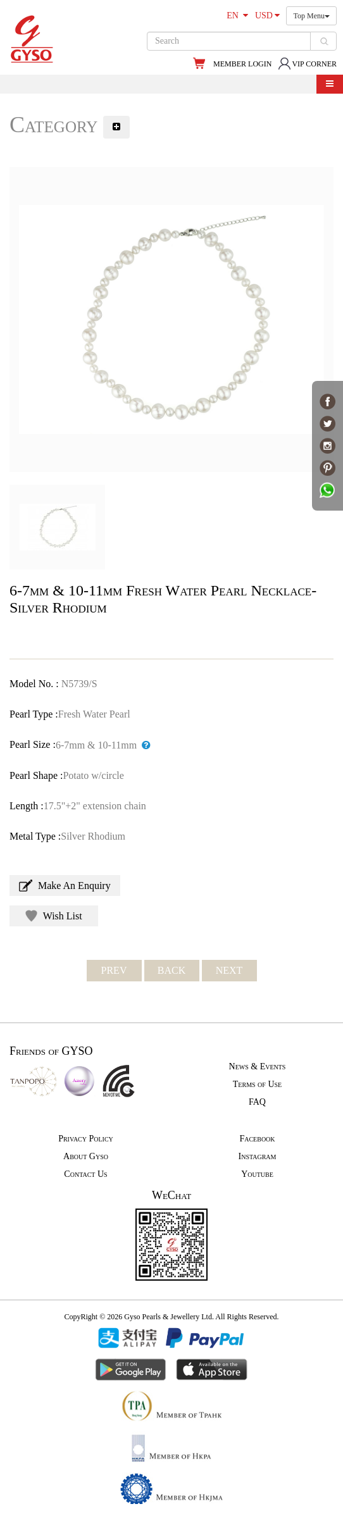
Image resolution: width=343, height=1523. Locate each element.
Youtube (257, 1174)
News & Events (257, 1066)
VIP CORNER (307, 63)
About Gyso (85, 1156)
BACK (171, 970)
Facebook (257, 1138)
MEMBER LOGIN (242, 63)
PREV (114, 970)
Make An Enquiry (65, 886)
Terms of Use (257, 1084)
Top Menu (311, 15)
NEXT (229, 970)
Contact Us (85, 1174)
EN (237, 15)
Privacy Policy (85, 1138)
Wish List (53, 916)
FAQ (257, 1102)
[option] (171, 319)
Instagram (258, 1156)
